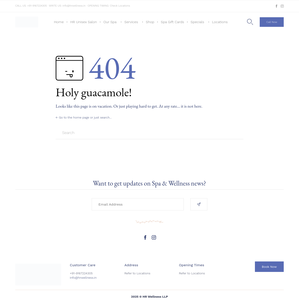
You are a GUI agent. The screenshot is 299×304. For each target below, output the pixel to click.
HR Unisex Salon (83, 22)
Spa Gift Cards (172, 22)
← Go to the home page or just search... (84, 117)
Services (131, 22)
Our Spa (110, 22)
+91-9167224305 (37, 5)
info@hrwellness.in (74, 5)
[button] (272, 22)
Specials (197, 22)
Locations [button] (220, 22)
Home (59, 22)
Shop (150, 22)
